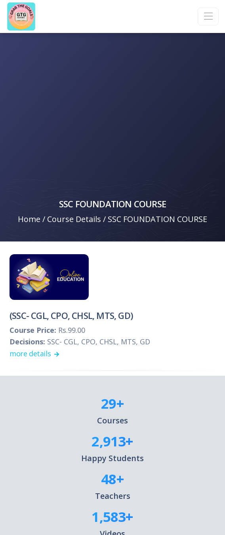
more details (34, 353)
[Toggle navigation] (208, 16)
